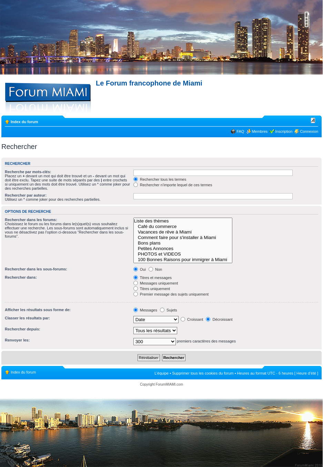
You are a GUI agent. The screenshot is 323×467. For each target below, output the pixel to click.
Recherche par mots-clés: (28, 172)
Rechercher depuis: (22, 329)
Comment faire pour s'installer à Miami (183, 237)
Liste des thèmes (183, 221)
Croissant (192, 319)
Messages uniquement (155, 283)
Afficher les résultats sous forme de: (38, 310)
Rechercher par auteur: (26, 195)
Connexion (309, 131)
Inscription (283, 131)
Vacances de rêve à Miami (183, 232)
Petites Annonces (183, 248)
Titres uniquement (151, 289)
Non (155, 269)
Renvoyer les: (17, 340)
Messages (145, 310)
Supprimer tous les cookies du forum (203, 373)
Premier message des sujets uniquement (171, 294)
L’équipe (161, 373)
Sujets (168, 310)
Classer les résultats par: (27, 318)
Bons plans (183, 243)
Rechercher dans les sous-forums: (36, 269)
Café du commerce (183, 226)
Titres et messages (152, 278)
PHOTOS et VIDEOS (183, 254)
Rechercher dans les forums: (31, 220)
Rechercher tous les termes (159, 179)
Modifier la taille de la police (313, 120)
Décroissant (219, 319)
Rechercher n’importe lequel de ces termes (172, 185)
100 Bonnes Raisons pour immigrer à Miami (183, 259)
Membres (260, 131)
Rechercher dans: (21, 277)
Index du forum (24, 122)
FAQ (240, 131)
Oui (139, 269)
